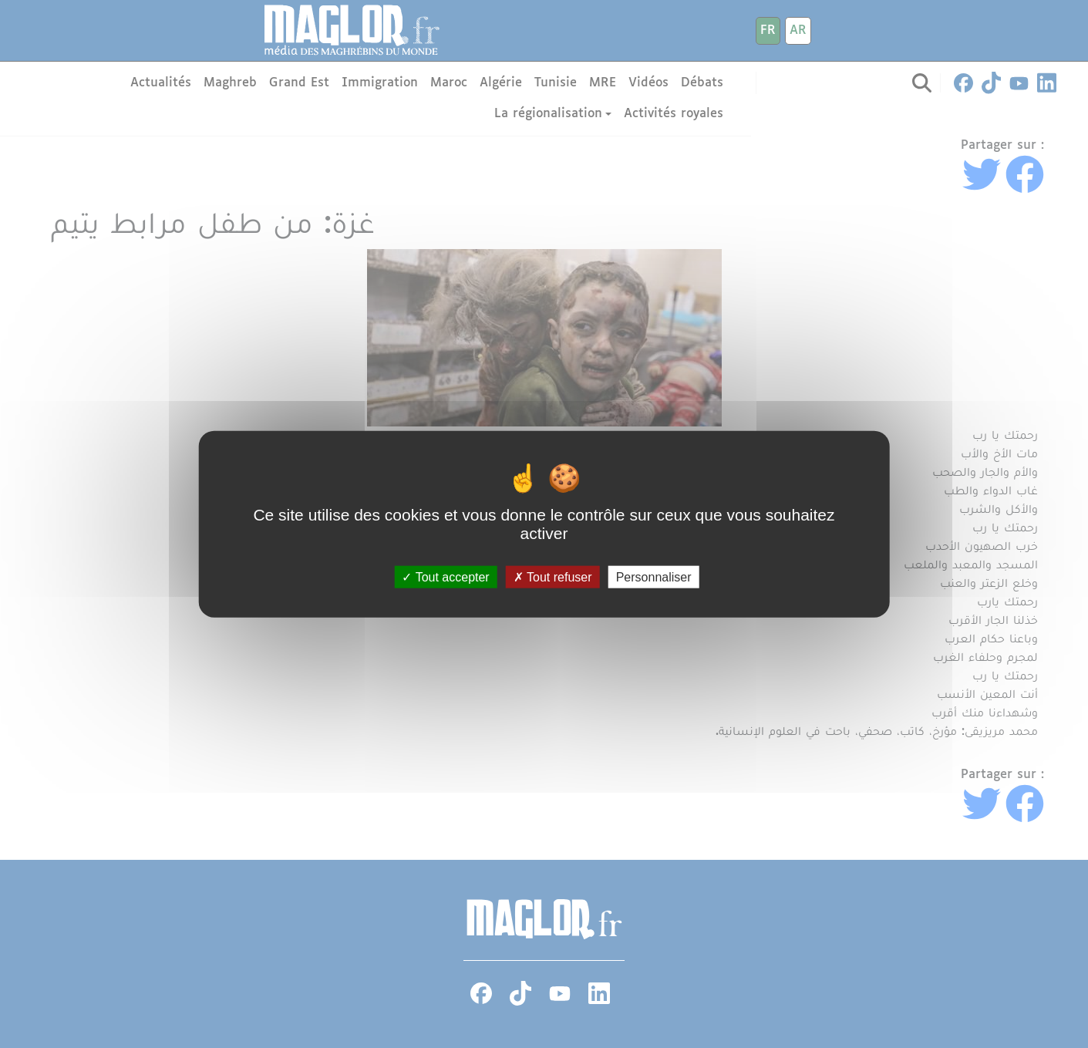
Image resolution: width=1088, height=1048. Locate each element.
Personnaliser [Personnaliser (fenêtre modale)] (654, 577)
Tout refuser (553, 577)
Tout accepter (445, 577)
